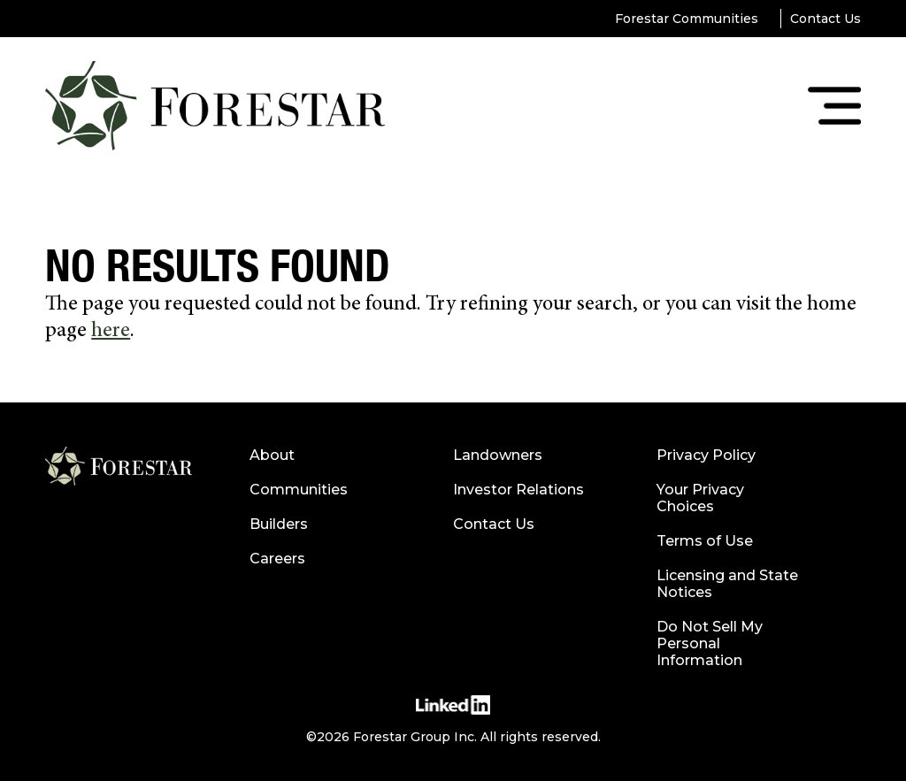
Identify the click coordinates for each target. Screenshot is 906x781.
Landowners (497, 455)
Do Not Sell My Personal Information (709, 643)
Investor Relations (518, 489)
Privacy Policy (706, 455)
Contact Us (825, 19)
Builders (279, 524)
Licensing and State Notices (727, 584)
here (110, 331)
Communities (299, 489)
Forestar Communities (686, 19)
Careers (277, 558)
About (272, 455)
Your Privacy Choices (700, 498)
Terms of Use (704, 540)
